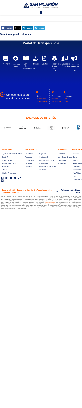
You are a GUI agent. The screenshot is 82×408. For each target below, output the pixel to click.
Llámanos (68, 96)
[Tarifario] (35, 58)
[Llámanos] (65, 92)
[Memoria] (5, 58)
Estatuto (45, 64)
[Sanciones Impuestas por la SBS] (74, 58)
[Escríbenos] (53, 92)
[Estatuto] (44, 58)
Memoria (6, 64)
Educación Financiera (66, 65)
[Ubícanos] (37, 92)
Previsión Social (16, 65)
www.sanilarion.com (50, 202)
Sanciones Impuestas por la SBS (75, 67)
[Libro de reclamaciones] (25, 58)
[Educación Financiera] (64, 58)
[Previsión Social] (15, 58)
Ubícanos (40, 96)
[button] (41, 12)
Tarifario (36, 64)
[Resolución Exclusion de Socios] (54, 58)
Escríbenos (56, 96)
